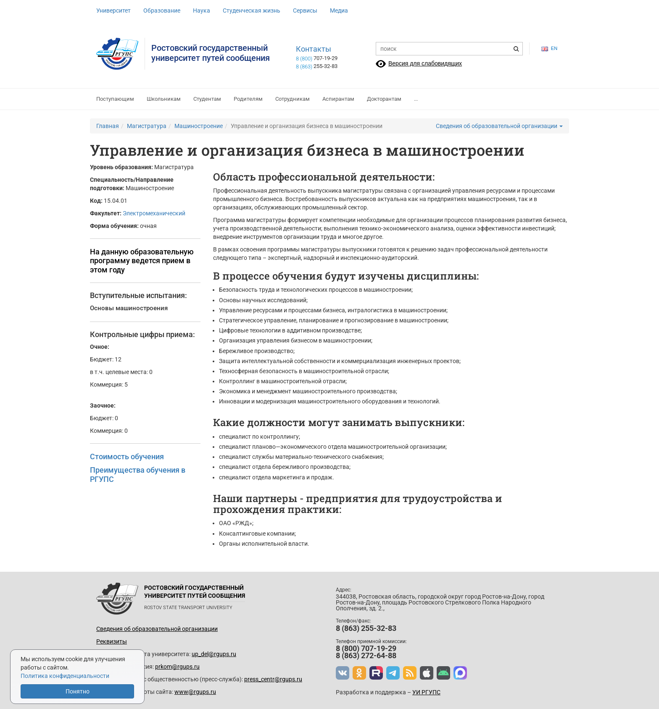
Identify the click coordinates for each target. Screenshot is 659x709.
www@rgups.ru (195, 691)
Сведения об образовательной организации (499, 126)
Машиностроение (198, 126)
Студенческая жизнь (251, 10)
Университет (113, 10)
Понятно (78, 691)
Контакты (313, 49)
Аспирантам (338, 99)
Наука (201, 10)
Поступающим (115, 99)
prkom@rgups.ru (177, 666)
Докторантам (384, 99)
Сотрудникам (292, 99)
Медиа (339, 10)
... (416, 99)
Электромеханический (154, 213)
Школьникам (164, 99)
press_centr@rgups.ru (273, 679)
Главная (107, 126)
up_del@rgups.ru (214, 654)
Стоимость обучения (127, 456)
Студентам (207, 99)
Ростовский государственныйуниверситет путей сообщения (210, 53)
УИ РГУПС (426, 692)
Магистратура (146, 126)
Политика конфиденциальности (65, 675)
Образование (161, 10)
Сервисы (305, 10)
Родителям (248, 99)
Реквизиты (111, 641)
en (549, 48)
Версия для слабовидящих (425, 63)
